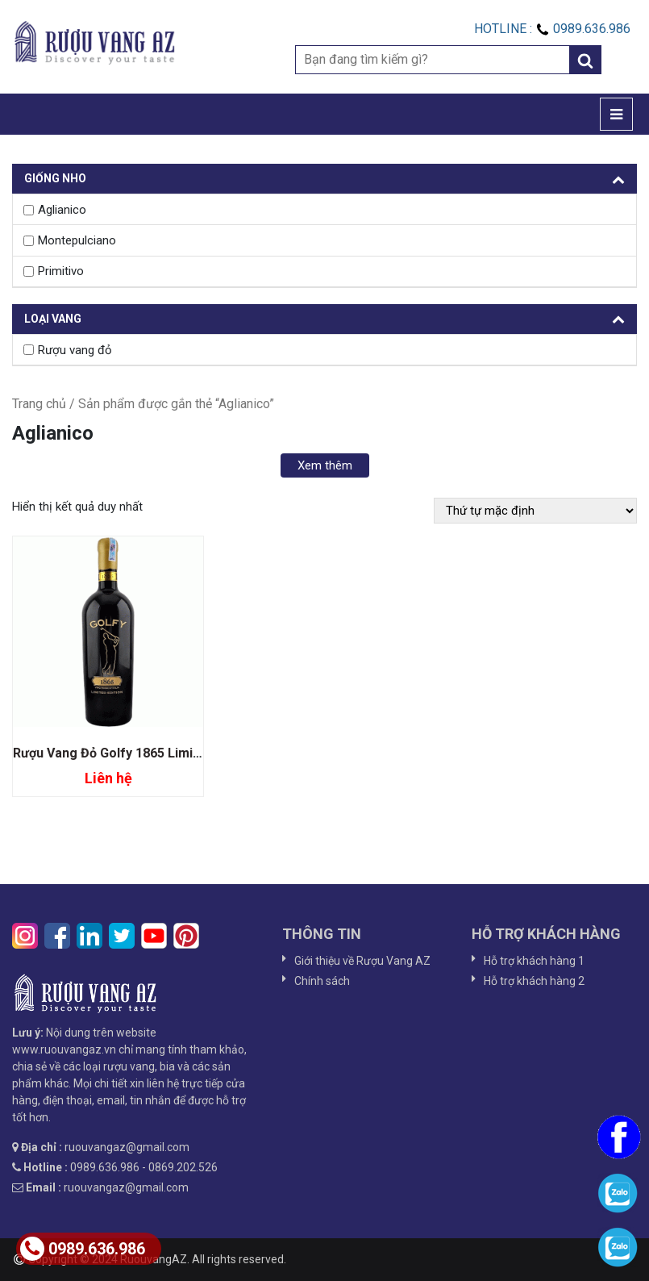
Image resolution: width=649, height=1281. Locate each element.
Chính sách (322, 980)
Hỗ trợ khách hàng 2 (534, 980)
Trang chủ (39, 403)
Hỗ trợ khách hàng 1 (534, 960)
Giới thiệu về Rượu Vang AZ (362, 960)
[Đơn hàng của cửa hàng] (535, 511)
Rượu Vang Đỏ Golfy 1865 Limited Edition (135, 753)
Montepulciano (77, 240)
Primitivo (61, 271)
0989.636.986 (82, 1249)
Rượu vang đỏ (75, 350)
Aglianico (62, 209)
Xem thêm (324, 465)
